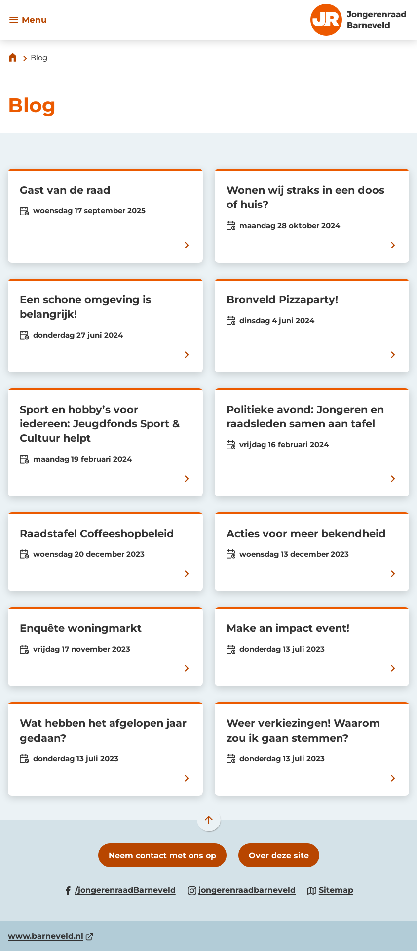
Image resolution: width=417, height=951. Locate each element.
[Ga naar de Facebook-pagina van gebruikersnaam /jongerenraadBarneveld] (120, 889)
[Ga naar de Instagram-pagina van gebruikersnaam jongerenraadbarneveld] (242, 889)
